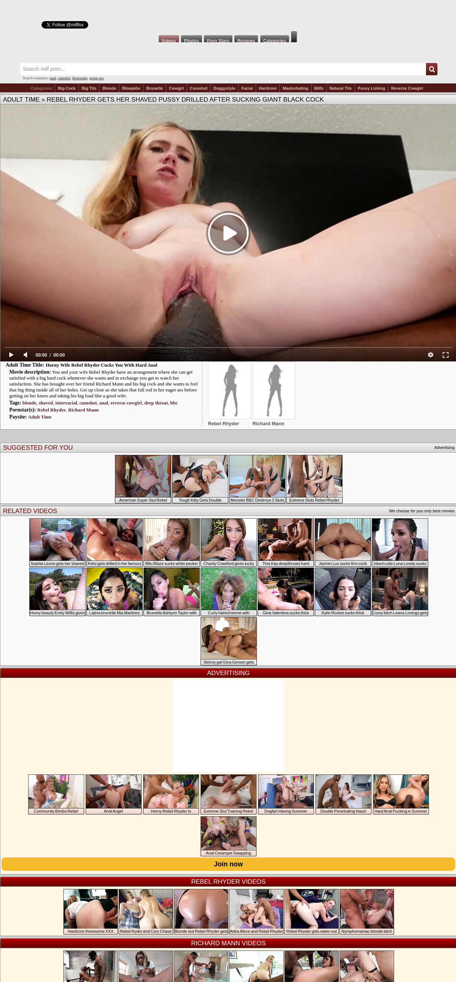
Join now (228, 864)
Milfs (319, 88)
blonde (29, 403)
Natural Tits (341, 88)
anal (53, 78)
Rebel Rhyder (51, 410)
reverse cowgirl (126, 403)
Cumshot (199, 88)
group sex (96, 78)
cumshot (64, 78)
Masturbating (295, 88)
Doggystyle (224, 88)
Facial (247, 88)
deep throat (156, 403)
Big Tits (89, 88)
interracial (66, 403)
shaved (46, 403)
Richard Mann (83, 410)
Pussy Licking (371, 88)
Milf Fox (228, 15)
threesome (79, 78)
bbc (174, 403)
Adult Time (21, 99)
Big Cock (67, 88)
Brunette (154, 88)
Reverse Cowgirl (407, 88)
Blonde (109, 88)
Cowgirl (176, 88)
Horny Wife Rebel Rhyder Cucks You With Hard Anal (101, 365)
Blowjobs (131, 88)
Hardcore (268, 88)
